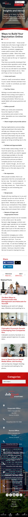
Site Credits (14, 506)
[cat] (14, 381)
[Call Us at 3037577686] (4, 419)
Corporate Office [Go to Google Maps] (14, 408)
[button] (25, 5)
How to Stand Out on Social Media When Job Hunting (12, 360)
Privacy (14, 502)
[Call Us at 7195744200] (4, 486)
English (18, 2)
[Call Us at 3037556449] (4, 441)
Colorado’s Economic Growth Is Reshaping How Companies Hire (13, 330)
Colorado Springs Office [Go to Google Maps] (14, 475)
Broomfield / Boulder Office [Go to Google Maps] (14, 453)
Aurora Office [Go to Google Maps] (14, 431)
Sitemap (14, 504)
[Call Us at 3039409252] (4, 464)
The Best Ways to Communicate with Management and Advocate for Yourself (13, 300)
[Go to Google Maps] (4, 405)
